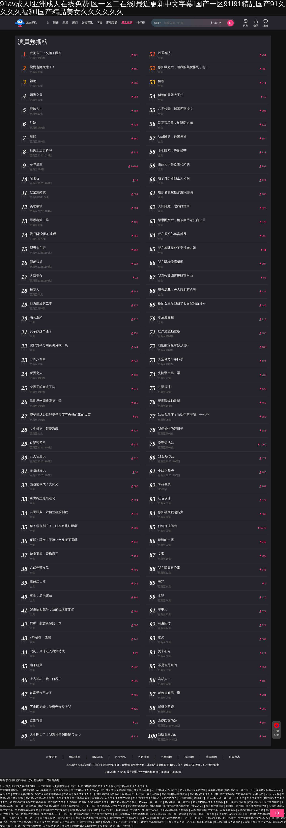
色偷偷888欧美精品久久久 (94, 802)
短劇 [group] (75, 22)
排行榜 (215, 22)
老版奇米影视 (228, 810)
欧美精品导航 (216, 790)
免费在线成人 (169, 798)
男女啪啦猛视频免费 (27, 810)
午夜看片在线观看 (102, 814)
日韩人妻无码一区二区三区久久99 (225, 798)
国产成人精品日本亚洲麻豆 (56, 817)
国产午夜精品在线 (49, 806)
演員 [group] (99, 22)
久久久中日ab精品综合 (229, 814)
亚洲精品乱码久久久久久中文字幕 (111, 798)
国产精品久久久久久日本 (204, 794)
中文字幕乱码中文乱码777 (253, 817)
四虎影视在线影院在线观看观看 (28, 802)
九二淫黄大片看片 (236, 802)
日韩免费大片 (116, 817)
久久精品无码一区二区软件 (221, 817)
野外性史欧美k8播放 (89, 821)
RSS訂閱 (97, 756)
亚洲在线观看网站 (138, 806)
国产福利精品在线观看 (174, 794)
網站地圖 (74, 756)
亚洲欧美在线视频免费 (176, 806)
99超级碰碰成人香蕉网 (227, 821)
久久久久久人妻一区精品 (180, 821)
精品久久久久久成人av (37, 821)
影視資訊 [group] (87, 22)
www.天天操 (273, 794)
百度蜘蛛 (120, 756)
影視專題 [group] (111, 22)
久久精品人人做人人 (138, 817)
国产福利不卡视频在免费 (111, 806)
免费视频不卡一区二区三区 (57, 814)
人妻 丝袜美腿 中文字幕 (205, 810)
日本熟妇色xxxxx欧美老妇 (36, 790)
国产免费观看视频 (256, 806)
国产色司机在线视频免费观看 (262, 814)
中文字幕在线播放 (23, 794)
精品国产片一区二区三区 (239, 790)
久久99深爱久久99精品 (146, 798)
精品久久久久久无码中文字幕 (120, 821)
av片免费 (258, 794)
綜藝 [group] (56, 22)
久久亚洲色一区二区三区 (23, 817)
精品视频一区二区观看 (178, 802)
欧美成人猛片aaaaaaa (269, 790)
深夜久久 (5, 794)
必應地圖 (166, 756)
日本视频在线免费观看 (107, 794)
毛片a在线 (16, 821)
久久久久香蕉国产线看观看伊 (73, 798)
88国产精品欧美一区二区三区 (78, 806)
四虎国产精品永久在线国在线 (90, 817)
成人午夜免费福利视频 (119, 790)
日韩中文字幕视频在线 (151, 821)
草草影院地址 (61, 790)
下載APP (276, 733)
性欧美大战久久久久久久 (78, 794)
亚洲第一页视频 (235, 806)
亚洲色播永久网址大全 (85, 825)
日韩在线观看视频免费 (28, 825)
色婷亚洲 (199, 798)
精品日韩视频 (205, 821)
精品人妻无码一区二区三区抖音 (168, 814)
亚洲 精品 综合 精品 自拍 (84, 810)
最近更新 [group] (126, 22)
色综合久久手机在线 (64, 821)
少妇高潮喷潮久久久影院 (174, 810)
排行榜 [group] (140, 22)
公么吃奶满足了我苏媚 (164, 790)
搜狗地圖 (211, 756)
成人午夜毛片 (142, 790)
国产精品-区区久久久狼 (56, 825)
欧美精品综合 (82, 814)
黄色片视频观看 (215, 806)
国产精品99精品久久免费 (40, 798)
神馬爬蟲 (234, 756)
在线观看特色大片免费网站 (264, 802)
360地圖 (189, 756)
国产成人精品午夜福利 (124, 802)
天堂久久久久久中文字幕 (257, 821)
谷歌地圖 (143, 756)
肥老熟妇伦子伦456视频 (114, 810)
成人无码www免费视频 (192, 790)
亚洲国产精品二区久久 (201, 814)
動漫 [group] (65, 22)
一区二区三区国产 (193, 817)
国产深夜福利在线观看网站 (236, 794)
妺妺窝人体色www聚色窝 (166, 817)
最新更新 (51, 756)
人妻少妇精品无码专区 (251, 810)
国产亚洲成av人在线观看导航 (132, 814)
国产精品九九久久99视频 (62, 802)
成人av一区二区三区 (151, 802)
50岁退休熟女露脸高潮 (48, 794)
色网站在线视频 (30, 814)
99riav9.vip (197, 806)
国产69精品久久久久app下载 (87, 790)
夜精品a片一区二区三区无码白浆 (141, 794)
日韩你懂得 (185, 798)
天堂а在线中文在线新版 (54, 810)
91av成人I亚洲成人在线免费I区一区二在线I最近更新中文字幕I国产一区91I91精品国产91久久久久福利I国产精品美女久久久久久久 (74, 786)
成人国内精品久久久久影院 (208, 802)
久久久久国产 (255, 798)
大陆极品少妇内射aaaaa (144, 810)
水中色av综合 (125, 825)
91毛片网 (156, 806)
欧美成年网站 (108, 825)
